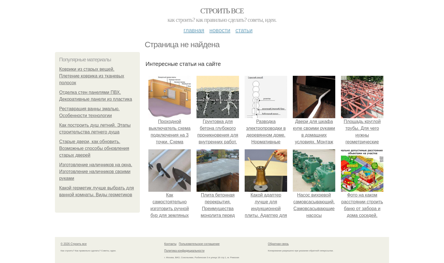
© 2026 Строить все (74, 243)
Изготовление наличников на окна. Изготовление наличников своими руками (95, 171)
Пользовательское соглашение (199, 243)
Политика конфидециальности (184, 250)
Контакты (170, 243)
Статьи (243, 30)
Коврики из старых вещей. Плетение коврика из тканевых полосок (91, 76)
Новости (219, 30)
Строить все (222, 11)
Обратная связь (278, 243)
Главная (193, 30)
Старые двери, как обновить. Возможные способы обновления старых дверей (94, 148)
